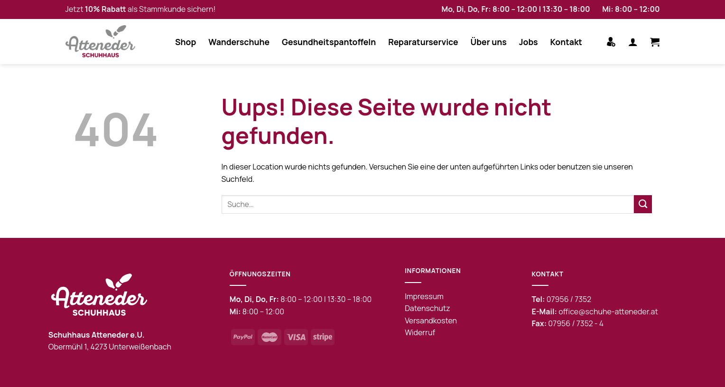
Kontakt (566, 41)
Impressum (424, 296)
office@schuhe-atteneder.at (608, 311)
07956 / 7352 (569, 299)
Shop (185, 41)
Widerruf (420, 332)
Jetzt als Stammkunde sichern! (140, 9)
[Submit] (643, 204)
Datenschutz (427, 308)
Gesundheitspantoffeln (329, 41)
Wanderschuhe (239, 41)
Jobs (528, 41)
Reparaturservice (423, 41)
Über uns (489, 41)
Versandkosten (431, 320)
